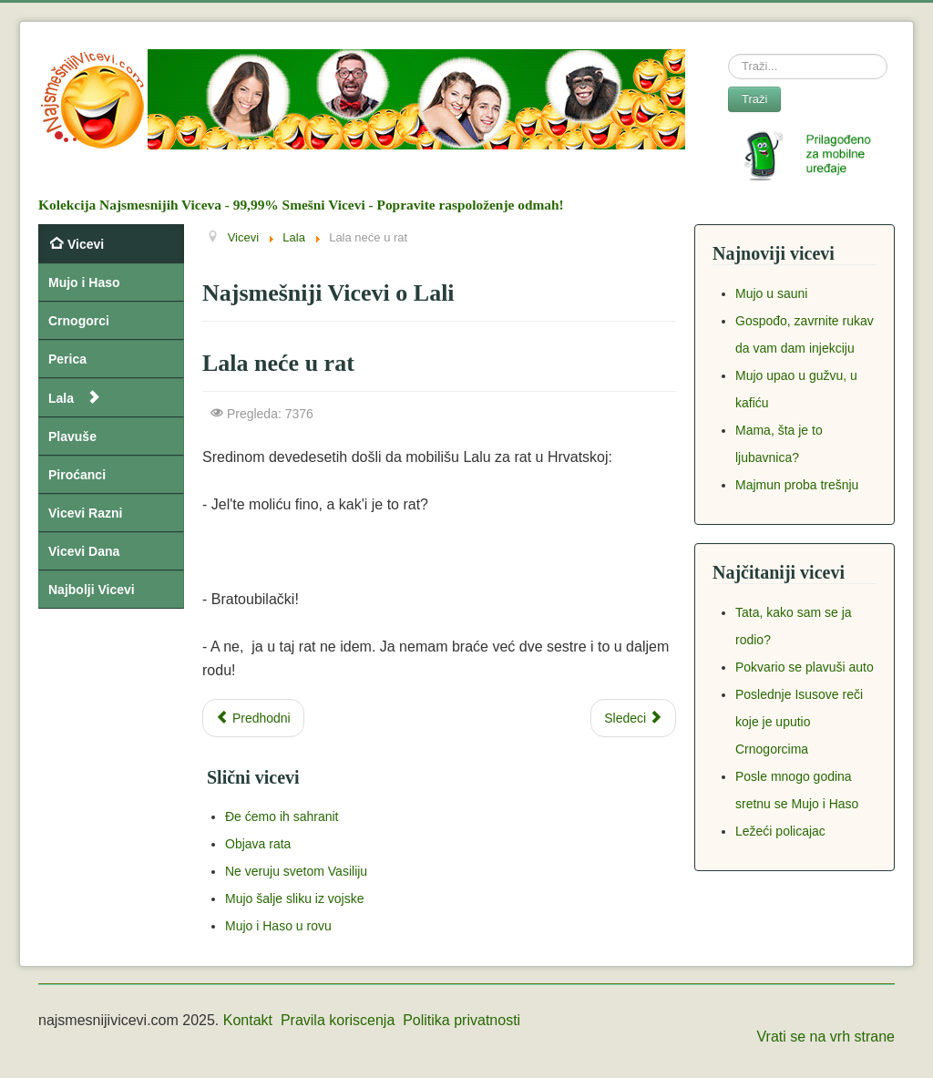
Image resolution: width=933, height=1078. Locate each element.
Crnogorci (78, 320)
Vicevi (85, 244)
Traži (754, 99)
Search (728, 54)
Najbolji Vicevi (91, 589)
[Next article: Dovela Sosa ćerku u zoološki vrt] (633, 718)
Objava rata (258, 844)
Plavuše (72, 436)
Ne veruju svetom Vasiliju (296, 871)
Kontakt (247, 1020)
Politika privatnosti (461, 1020)
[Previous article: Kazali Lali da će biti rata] (253, 718)
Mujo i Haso (84, 282)
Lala (61, 398)
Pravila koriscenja (338, 1020)
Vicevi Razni (85, 513)
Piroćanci (77, 474)
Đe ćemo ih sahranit (282, 816)
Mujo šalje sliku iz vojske (294, 898)
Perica (67, 359)
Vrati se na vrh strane (826, 1036)
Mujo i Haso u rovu (278, 926)
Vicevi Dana (83, 551)
